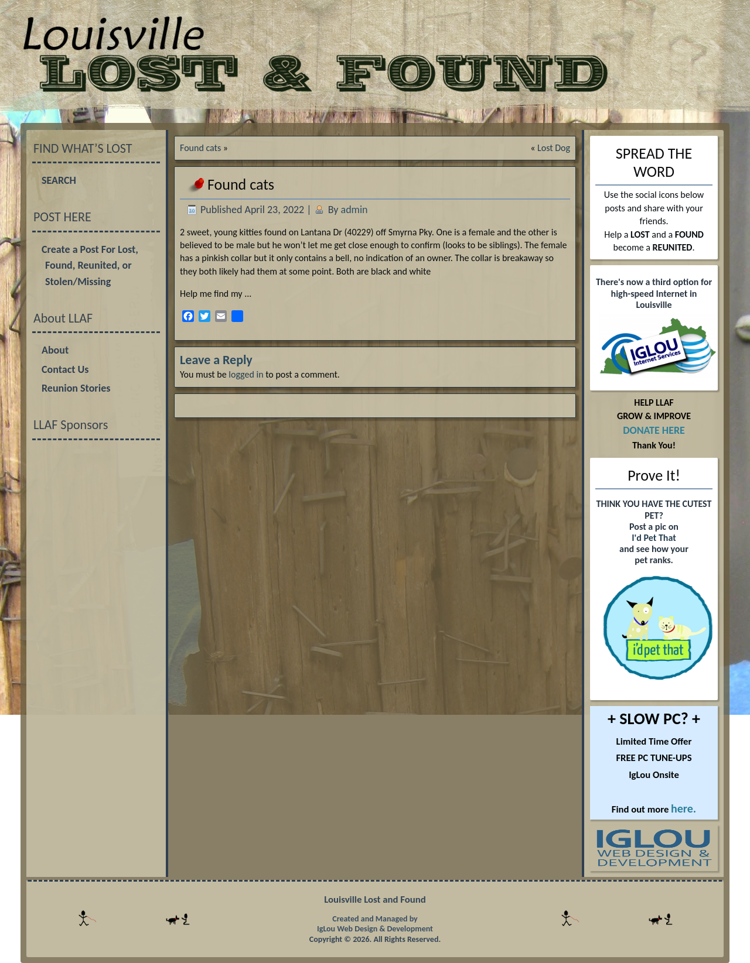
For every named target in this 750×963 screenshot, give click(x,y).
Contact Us (65, 369)
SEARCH (59, 180)
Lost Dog (553, 147)
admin (354, 209)
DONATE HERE (654, 430)
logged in (246, 374)
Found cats (200, 147)
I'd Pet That (654, 537)
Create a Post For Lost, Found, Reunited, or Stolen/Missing (90, 265)
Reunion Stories (76, 388)
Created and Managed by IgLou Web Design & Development (375, 924)
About (55, 350)
